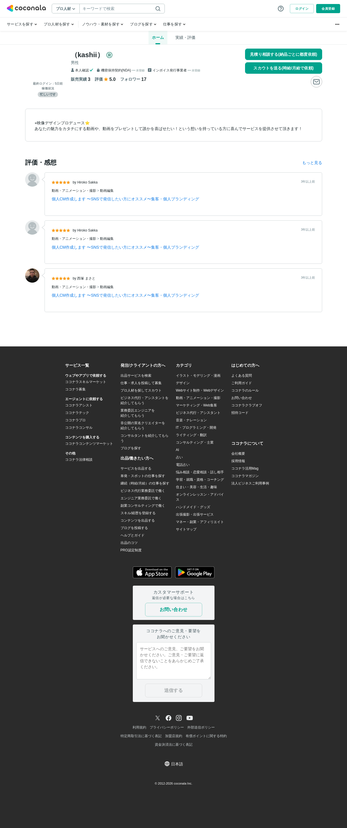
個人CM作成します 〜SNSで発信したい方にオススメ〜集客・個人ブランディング (125, 199)
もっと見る (312, 162)
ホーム (158, 37)
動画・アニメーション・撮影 (74, 191)
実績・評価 (185, 37)
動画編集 (107, 191)
